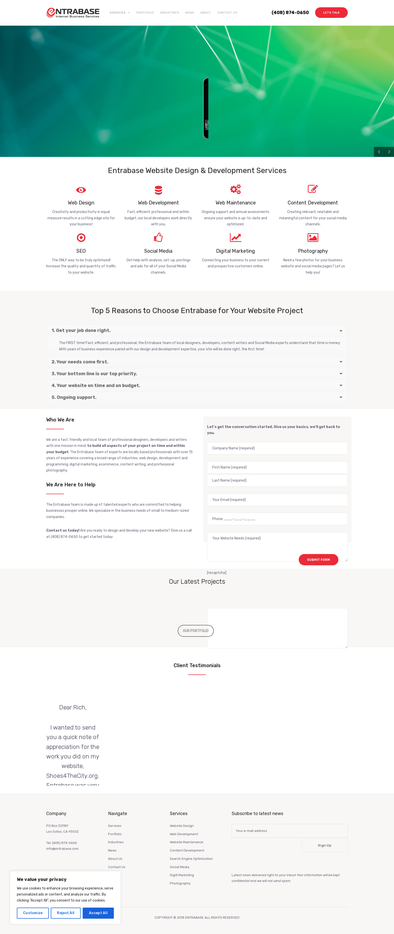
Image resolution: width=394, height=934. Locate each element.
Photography (180, 883)
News (189, 12)
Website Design (182, 826)
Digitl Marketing (182, 875)
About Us (115, 859)
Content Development (187, 850)
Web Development (184, 834)
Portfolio (145, 12)
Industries (169, 12)
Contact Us (227, 12)
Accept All (98, 913)
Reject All (65, 913)
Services (114, 826)
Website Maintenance (186, 842)
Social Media (179, 867)
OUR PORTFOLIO (196, 631)
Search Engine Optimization (191, 859)
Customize (33, 913)
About (205, 12)
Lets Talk (331, 12)
